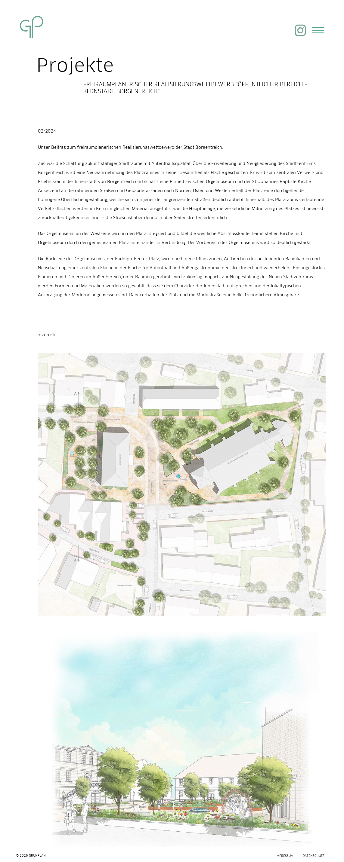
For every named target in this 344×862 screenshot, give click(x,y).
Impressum (284, 855)
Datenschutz (313, 855)
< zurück (46, 334)
